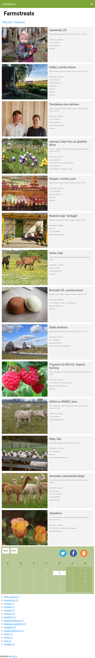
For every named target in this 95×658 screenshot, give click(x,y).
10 (85, 573)
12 (21, 577)
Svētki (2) (8, 637)
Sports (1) (8, 634)
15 (59, 577)
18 (8, 581)
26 (21, 586)
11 (8, 577)
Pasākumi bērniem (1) (14, 620)
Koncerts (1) (9, 614)
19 (21, 581)
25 (8, 586)
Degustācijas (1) (11, 600)
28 (21, 569)
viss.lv (14, 656)
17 (85, 577)
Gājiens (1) (9, 603)
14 (46, 577)
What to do (7, 22)
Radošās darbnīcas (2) (14, 630)
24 (85, 581)
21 (46, 581)
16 (72, 577)
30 (46, 569)
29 (34, 569)
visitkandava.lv (9, 4)
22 (59, 581)
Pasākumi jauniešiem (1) (15, 624)
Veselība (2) (9, 644)
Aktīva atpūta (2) (11, 597)
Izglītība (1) (9, 607)
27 (8, 569)
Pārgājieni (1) (10, 617)
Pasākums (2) (10, 627)
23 (72, 581)
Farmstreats (19, 22)
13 (34, 577)
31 (85, 586)
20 (34, 581)
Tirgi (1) (7, 641)
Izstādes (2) (9, 610)
